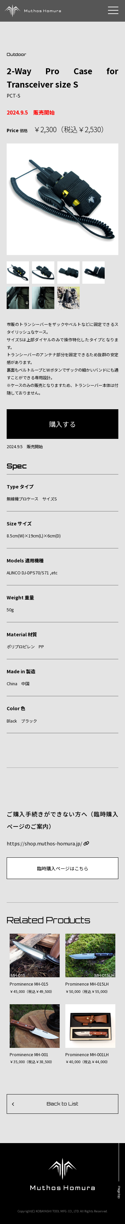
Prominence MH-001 (29, 1055)
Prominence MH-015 (29, 984)
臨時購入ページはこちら (62, 868)
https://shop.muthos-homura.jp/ (48, 843)
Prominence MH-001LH (87, 1055)
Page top (119, 1192)
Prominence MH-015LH (87, 984)
